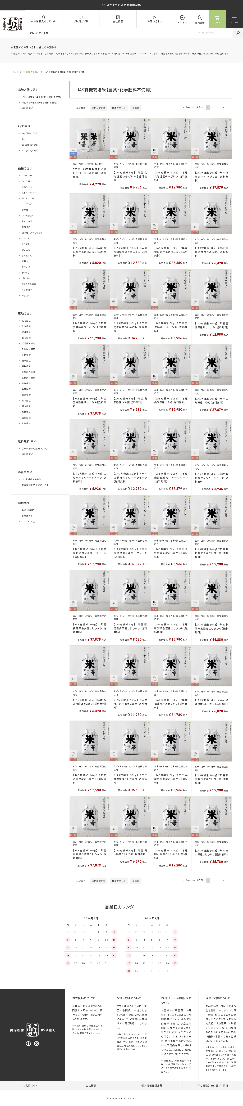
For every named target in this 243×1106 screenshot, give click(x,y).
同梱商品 (24, 503)
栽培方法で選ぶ (31, 72)
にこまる (26, 244)
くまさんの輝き (29, 284)
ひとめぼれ (27, 181)
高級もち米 (25, 472)
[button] (223, 107)
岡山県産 (26, 406)
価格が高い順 (119, 108)
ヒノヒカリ (27, 238)
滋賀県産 (26, 383)
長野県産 (26, 355)
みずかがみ (27, 290)
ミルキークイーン (30, 192)
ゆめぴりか (27, 187)
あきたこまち (28, 198)
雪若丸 (25, 261)
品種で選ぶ (25, 168)
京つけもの (27, 516)
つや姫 (25, 210)
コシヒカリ (27, 175)
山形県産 (26, 337)
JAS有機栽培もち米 (31, 479)
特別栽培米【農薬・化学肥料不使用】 (40, 102)
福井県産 (26, 366)
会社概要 (91, 1085)
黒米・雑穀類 (28, 510)
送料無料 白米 (27, 441)
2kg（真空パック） (30, 133)
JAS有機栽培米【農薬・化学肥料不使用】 (42, 97)
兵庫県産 (26, 389)
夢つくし (26, 272)
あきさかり (27, 295)
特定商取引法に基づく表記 (212, 1085)
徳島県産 (26, 395)
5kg (24, 139)
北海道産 (26, 320)
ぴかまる (26, 278)
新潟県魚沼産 (28, 343)
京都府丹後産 (28, 372)
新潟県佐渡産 (28, 349)
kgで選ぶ (24, 126)
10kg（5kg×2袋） (30, 144)
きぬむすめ (27, 255)
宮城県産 (26, 332)
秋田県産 (26, 326)
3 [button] (218, 107)
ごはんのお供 (28, 521)
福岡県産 (26, 417)
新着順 (135, 108)
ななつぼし (27, 227)
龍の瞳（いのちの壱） (32, 232)
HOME (14, 72)
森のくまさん (28, 215)
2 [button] (213, 107)
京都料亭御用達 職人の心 (34, 448)
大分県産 (26, 423)
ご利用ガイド (30, 1085)
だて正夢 (26, 267)
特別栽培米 (27, 108)
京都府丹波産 (28, 377)
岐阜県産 (26, 360)
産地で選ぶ (25, 313)
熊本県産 (26, 412)
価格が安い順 (99, 108)
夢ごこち (26, 250)
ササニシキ (27, 204)
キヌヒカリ (27, 221)
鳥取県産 (26, 400)
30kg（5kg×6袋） (30, 150)
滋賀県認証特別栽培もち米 (35, 485)
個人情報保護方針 (152, 1085)
